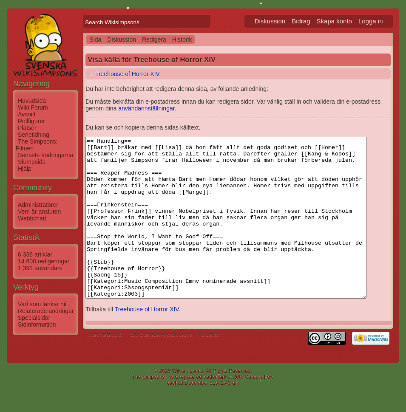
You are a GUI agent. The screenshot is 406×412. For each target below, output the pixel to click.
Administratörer (38, 204)
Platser (27, 127)
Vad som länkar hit (42, 304)
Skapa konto (344, 21)
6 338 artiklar (35, 254)
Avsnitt (27, 114)
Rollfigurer (31, 121)
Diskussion (280, 21)
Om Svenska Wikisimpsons (161, 367)
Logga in (381, 21)
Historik (182, 39)
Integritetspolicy (105, 367)
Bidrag (311, 21)
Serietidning (33, 134)
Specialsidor (34, 317)
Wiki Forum (33, 107)
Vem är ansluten (39, 211)
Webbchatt (32, 218)
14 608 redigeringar (43, 261)
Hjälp (24, 168)
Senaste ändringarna (45, 155)
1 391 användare (40, 268)
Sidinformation (37, 324)
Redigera (154, 39)
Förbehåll (209, 367)
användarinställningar (127, 108)
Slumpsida (31, 161)
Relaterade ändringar (46, 311)
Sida (95, 39)
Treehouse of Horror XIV (127, 74)
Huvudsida (32, 100)
